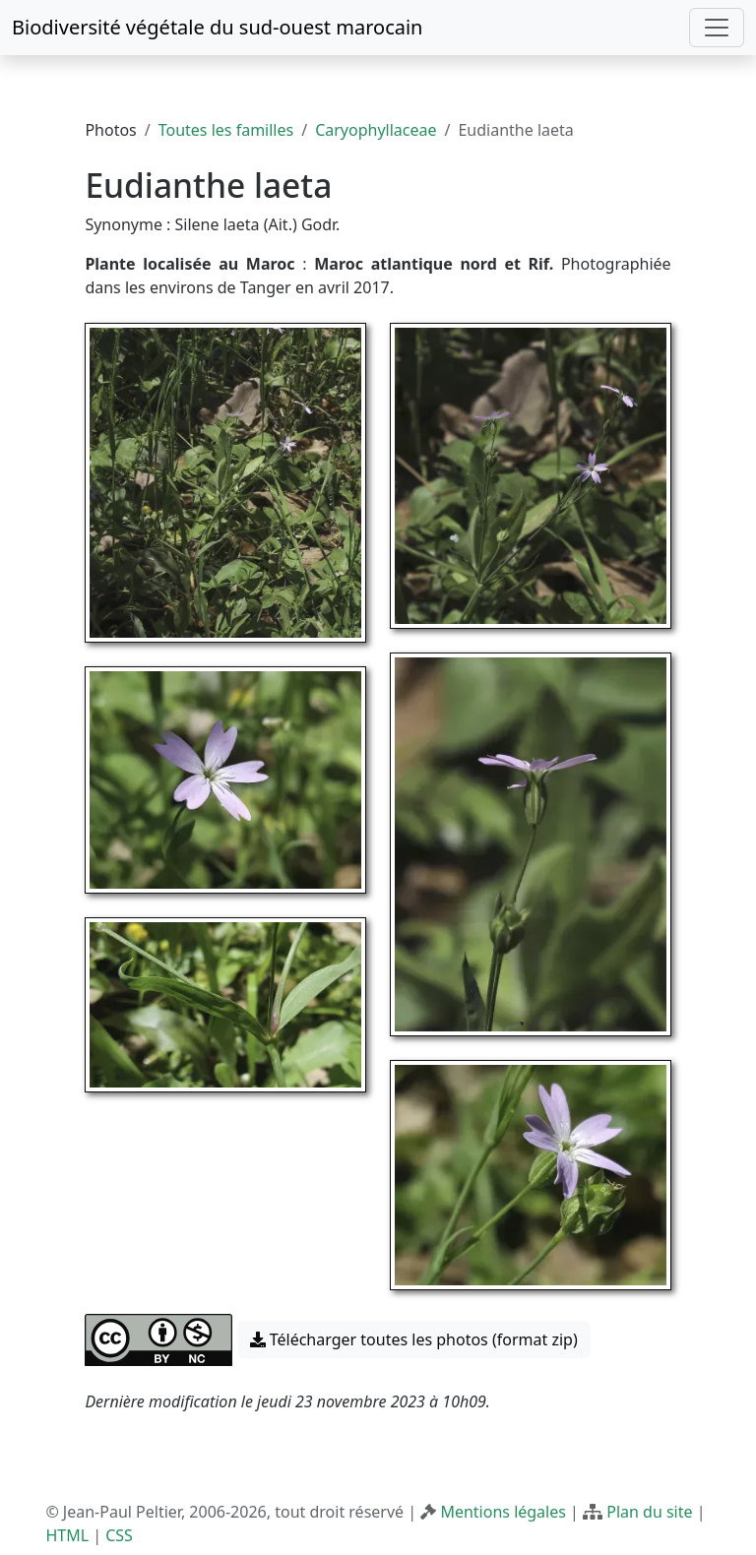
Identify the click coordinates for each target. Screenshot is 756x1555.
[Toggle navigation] (716, 27)
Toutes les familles (225, 130)
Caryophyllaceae (375, 130)
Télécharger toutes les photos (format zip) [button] (414, 1339)
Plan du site (649, 1512)
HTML (67, 1535)
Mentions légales (503, 1512)
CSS (119, 1535)
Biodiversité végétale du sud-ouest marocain (217, 27)
